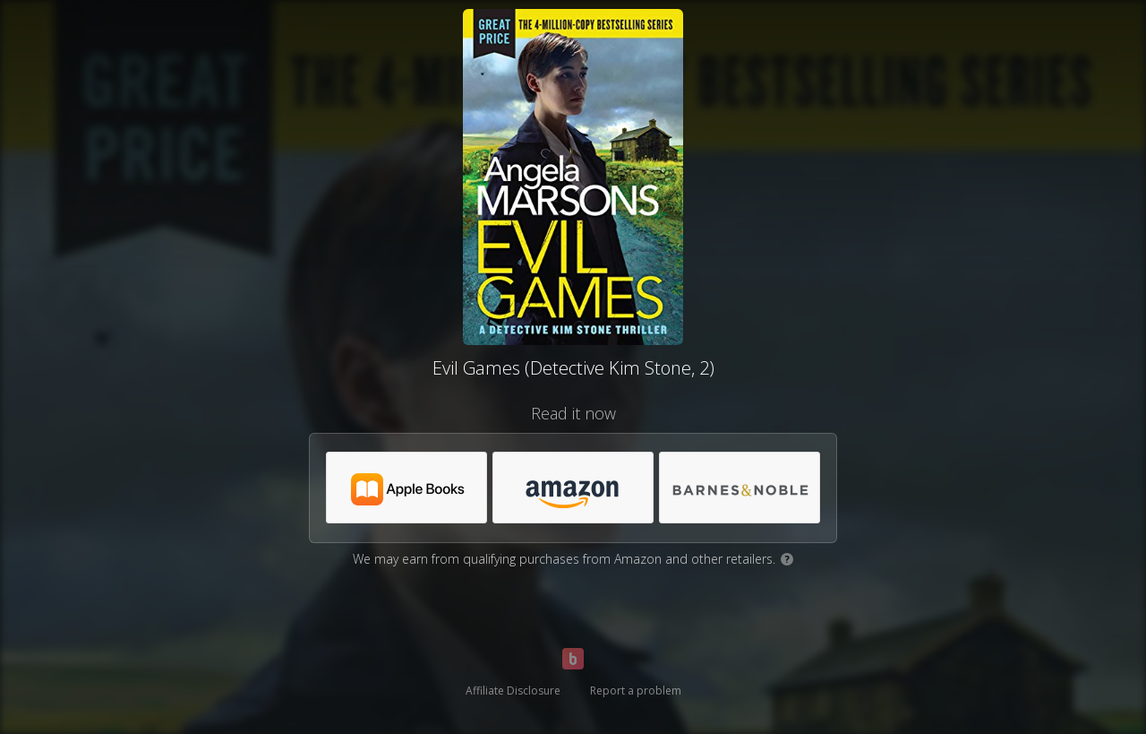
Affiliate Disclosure (513, 690)
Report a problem (635, 690)
